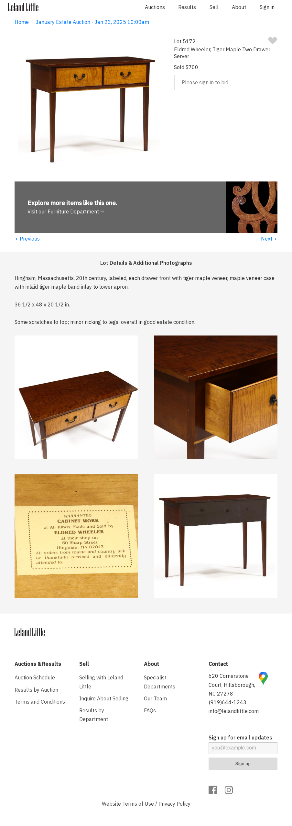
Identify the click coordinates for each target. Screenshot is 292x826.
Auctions (155, 7)
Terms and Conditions (40, 701)
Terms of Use (138, 803)
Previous (27, 238)
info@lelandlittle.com (234, 711)
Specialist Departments (159, 681)
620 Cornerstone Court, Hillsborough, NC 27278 (232, 685)
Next (269, 238)
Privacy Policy (174, 803)
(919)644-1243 (227, 702)
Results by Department (93, 714)
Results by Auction (36, 690)
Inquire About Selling (103, 698)
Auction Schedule (35, 677)
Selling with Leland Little (101, 681)
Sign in (267, 7)
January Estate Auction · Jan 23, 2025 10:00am (92, 22)
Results (187, 7)
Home (22, 22)
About (239, 7)
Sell (214, 7)
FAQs (150, 710)
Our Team (155, 698)
